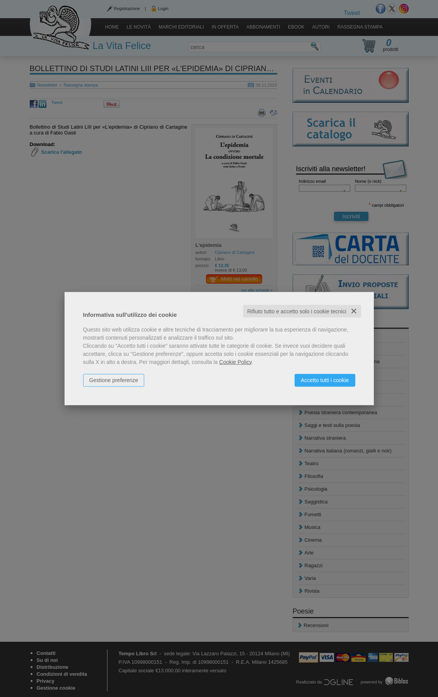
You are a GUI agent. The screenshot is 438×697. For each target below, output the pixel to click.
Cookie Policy (235, 362)
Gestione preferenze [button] (113, 380)
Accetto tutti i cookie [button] (325, 380)
